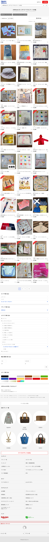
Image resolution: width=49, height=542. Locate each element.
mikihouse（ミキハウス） (6, 14)
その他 (2, 82)
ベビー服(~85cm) (25, 330)
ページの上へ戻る (24, 403)
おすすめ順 (10, 18)
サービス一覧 (3, 533)
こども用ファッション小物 (25, 339)
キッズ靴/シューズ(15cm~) (25, 332)
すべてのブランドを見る (24, 452)
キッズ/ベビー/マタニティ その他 (20, 14)
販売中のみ (4, 18)
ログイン (39, 2)
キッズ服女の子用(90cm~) (25, 325)
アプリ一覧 (27, 533)
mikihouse (24, 310)
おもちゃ (25, 342)
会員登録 (45, 2)
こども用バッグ (25, 337)
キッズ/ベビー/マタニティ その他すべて (25, 346)
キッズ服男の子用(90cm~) (25, 327)
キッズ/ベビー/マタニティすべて (25, 323)
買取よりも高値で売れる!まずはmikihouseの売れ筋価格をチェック (24, 391)
